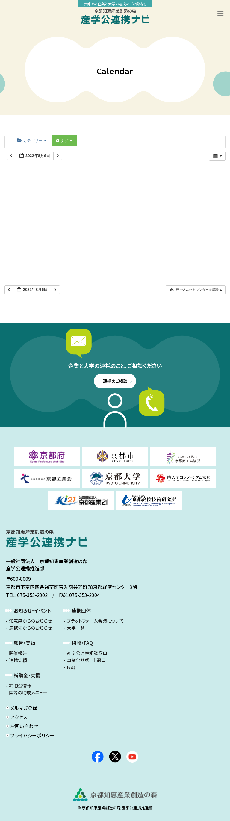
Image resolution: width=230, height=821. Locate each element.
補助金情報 (20, 686)
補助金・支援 (27, 675)
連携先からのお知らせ (30, 628)
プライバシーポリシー (32, 735)
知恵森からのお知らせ (30, 621)
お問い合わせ (24, 726)
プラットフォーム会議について (95, 621)
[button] (195, 290)
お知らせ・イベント (32, 610)
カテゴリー (31, 140)
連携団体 (81, 610)
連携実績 (18, 660)
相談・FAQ (82, 642)
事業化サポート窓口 (86, 660)
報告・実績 (24, 642)
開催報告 (18, 653)
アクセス (18, 717)
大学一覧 (76, 628)
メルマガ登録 (23, 707)
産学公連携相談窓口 (87, 653)
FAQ (71, 667)
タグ (64, 140)
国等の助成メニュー (28, 692)
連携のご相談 (115, 381)
